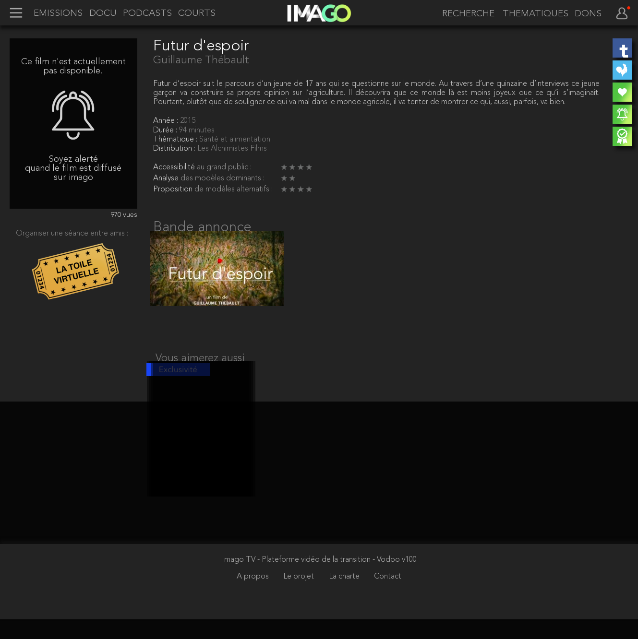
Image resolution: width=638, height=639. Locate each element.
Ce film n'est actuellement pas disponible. (73, 67)
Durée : (166, 130)
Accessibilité (175, 167)
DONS (588, 14)
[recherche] (465, 14)
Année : (166, 121)
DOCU (103, 13)
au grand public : (224, 167)
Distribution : (175, 149)
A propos (254, 596)
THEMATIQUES (535, 14)
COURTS (197, 13)
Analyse (167, 178)
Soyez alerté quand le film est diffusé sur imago (73, 168)
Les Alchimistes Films (232, 149)
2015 (187, 121)
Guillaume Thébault (201, 60)
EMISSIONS (58, 13)
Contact (387, 596)
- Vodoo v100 (395, 579)
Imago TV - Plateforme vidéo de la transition (297, 579)
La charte (345, 596)
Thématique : (176, 139)
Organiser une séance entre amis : (72, 233)
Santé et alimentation (234, 139)
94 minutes (197, 130)
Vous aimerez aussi (200, 368)
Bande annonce (202, 228)
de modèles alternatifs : (233, 189)
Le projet (299, 596)
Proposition (173, 189)
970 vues (124, 215)
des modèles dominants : (223, 178)
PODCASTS (147, 13)
